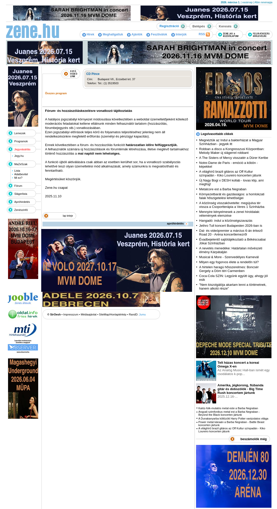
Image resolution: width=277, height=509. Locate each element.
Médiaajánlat (89, 314)
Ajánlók (134, 34)
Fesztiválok (156, 34)
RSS (204, 34)
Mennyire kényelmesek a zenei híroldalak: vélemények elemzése (229, 213)
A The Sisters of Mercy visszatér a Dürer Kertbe (233, 158)
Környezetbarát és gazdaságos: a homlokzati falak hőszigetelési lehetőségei (231, 196)
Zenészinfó (21, 209)
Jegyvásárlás (22, 149)
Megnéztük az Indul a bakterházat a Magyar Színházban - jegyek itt (231, 142)
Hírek (88, 34)
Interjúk (179, 34)
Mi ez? (18, 177)
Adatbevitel (21, 174)
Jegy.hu (19, 155)
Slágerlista (20, 193)
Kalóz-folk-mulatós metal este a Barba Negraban (228, 408)
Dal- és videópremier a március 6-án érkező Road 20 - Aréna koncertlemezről (230, 232)
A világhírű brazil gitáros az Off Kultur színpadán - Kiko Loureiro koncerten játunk (230, 173)
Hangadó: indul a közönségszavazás (225, 220)
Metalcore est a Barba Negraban (222, 189)
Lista (17, 170)
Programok (21, 141)
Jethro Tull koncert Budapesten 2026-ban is (230, 225)
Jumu (142, 314)
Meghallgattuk (110, 34)
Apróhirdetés (22, 201)
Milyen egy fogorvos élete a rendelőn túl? (229, 262)
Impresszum (70, 314)
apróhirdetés (178, 223)
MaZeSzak (21, 164)
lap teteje (68, 215)
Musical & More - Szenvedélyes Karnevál (229, 257)
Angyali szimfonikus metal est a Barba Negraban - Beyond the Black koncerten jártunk (229, 413)
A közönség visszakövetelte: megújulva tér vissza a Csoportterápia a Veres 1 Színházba (231, 205)
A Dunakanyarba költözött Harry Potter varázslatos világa (233, 418)
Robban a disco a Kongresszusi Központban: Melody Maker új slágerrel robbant (231, 151)
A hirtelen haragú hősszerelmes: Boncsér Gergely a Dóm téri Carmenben (229, 269)
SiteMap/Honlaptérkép (112, 314)
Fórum (18, 185)
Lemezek (20, 133)
